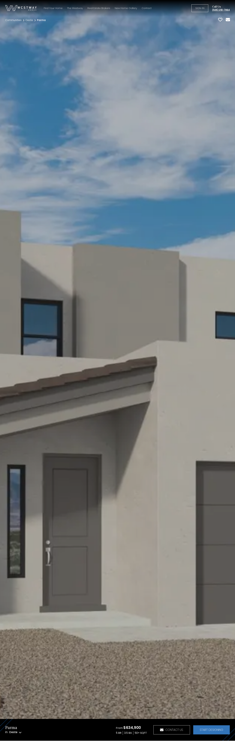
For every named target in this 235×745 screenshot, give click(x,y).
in (13, 732)
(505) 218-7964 (221, 10)
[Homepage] (21, 8)
